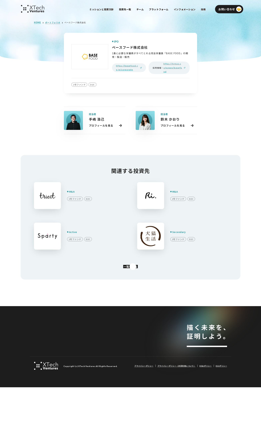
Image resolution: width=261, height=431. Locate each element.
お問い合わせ (207, 355)
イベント (125, 377)
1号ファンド (91, 339)
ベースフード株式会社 (75, 23)
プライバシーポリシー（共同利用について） (176, 409)
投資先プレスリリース (132, 339)
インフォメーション (132, 332)
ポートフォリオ (52, 23)
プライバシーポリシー (143, 409)
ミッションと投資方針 (48, 332)
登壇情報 (125, 384)
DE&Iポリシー (205, 409)
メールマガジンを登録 (207, 366)
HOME (37, 22)
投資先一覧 (91, 332)
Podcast (125, 369)
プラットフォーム (45, 347)
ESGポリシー (221, 409)
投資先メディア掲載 (131, 347)
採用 (36, 355)
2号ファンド (91, 347)
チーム (38, 340)
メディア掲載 (127, 362)
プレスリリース (128, 354)
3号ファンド (91, 354)
